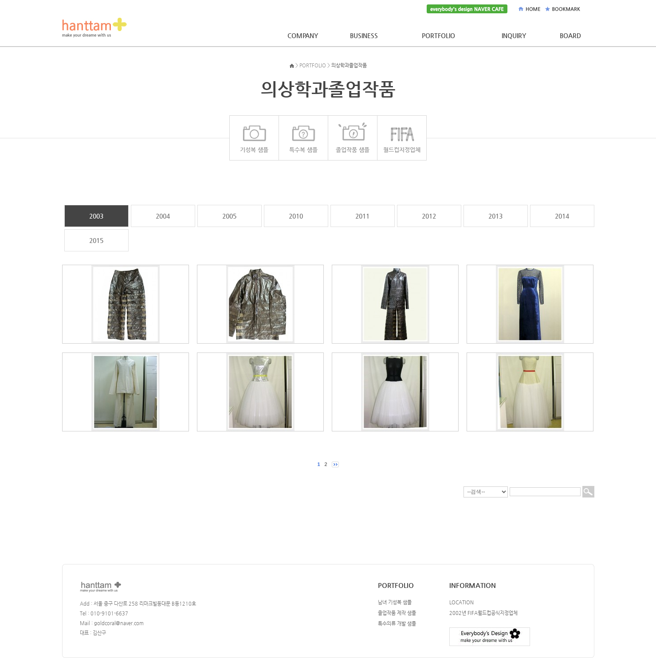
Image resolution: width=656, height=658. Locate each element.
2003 (96, 215)
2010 (296, 215)
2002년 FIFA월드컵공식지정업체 (483, 613)
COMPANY (302, 35)
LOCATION (461, 602)
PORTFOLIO (438, 35)
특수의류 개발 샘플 (397, 624)
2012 (429, 215)
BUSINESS (364, 35)
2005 (229, 215)
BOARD (570, 35)
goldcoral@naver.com (119, 623)
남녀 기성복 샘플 (395, 602)
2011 (362, 215)
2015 (96, 240)
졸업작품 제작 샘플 (397, 613)
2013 (495, 215)
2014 (562, 215)
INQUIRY (514, 35)
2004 (163, 215)
